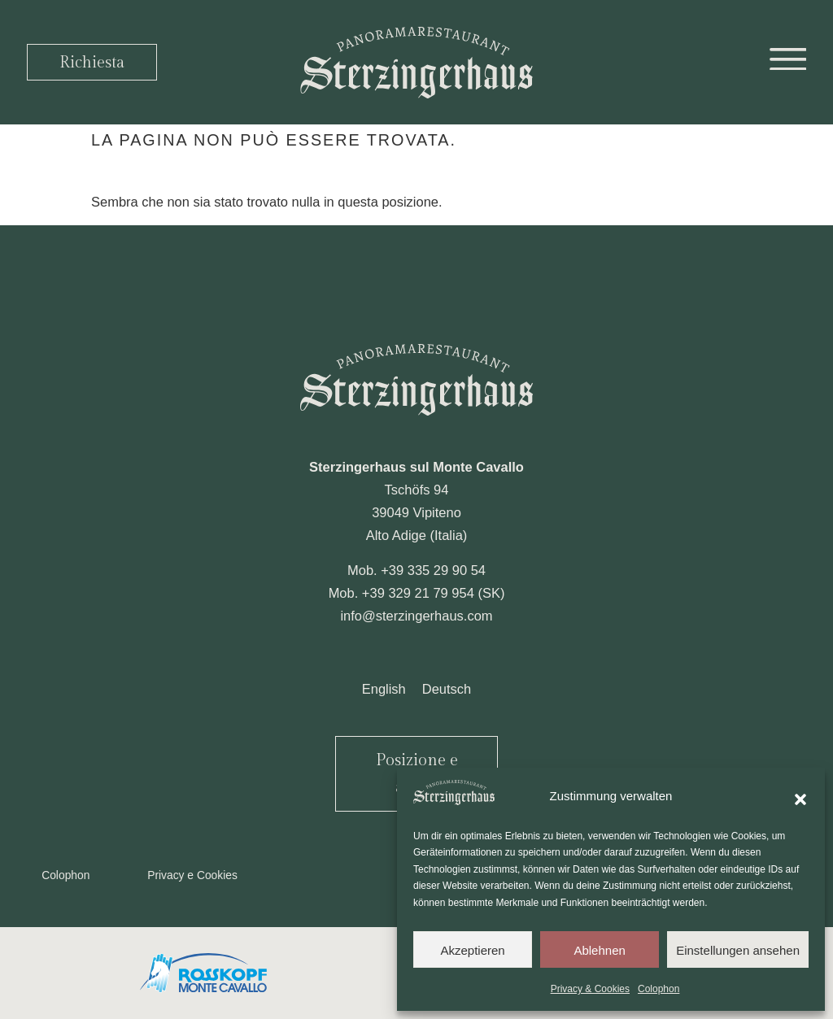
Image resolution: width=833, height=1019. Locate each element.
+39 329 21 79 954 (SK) (433, 593)
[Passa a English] (384, 688)
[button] (800, 796)
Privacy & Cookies (590, 989)
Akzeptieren (472, 950)
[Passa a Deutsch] (446, 688)
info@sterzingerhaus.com (416, 615)
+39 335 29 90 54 (433, 570)
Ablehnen (599, 950)
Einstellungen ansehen (738, 950)
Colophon (658, 989)
